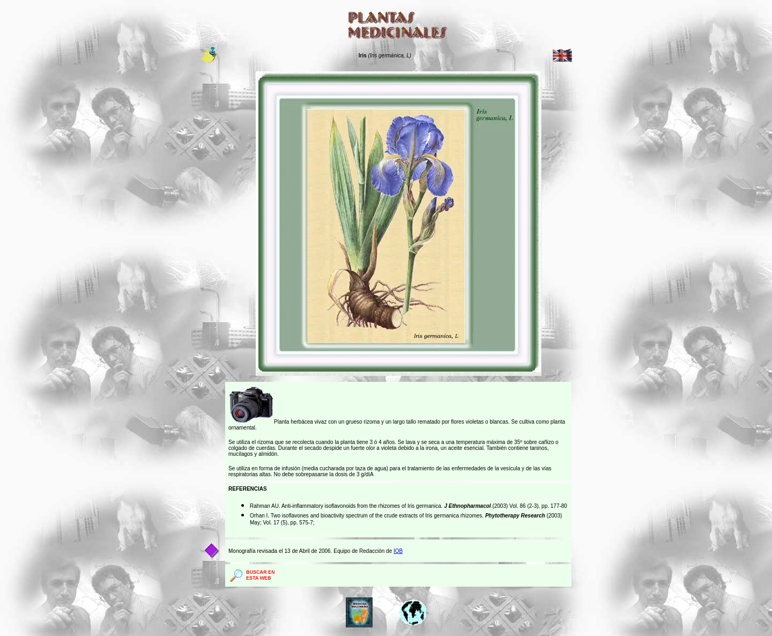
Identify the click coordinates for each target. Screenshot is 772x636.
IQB (398, 551)
